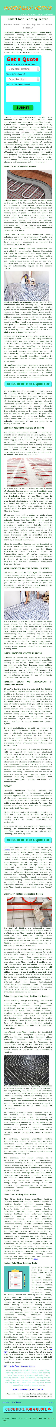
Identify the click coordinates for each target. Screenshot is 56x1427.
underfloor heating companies (18, 870)
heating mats (22, 491)
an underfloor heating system (38, 391)
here (35, 1259)
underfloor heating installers (29, 933)
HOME (23, 14)
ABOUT (34, 14)
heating (32, 450)
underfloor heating (13, 145)
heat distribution (35, 223)
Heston (7, 850)
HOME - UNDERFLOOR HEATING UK (28, 1390)
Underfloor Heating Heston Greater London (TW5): (28, 32)
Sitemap (6, 1402)
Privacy (50, 1402)
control (44, 259)
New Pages (16, 1402)
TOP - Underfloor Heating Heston (19, 1366)
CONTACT (40, 14)
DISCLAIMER (49, 14)
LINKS (28, 14)
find (12, 1199)
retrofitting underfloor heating (22, 1006)
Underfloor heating (13, 50)
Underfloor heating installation (20, 847)
